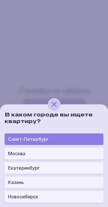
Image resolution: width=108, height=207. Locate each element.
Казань (16, 182)
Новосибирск (23, 197)
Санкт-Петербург (28, 139)
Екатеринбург (24, 168)
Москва (16, 153)
